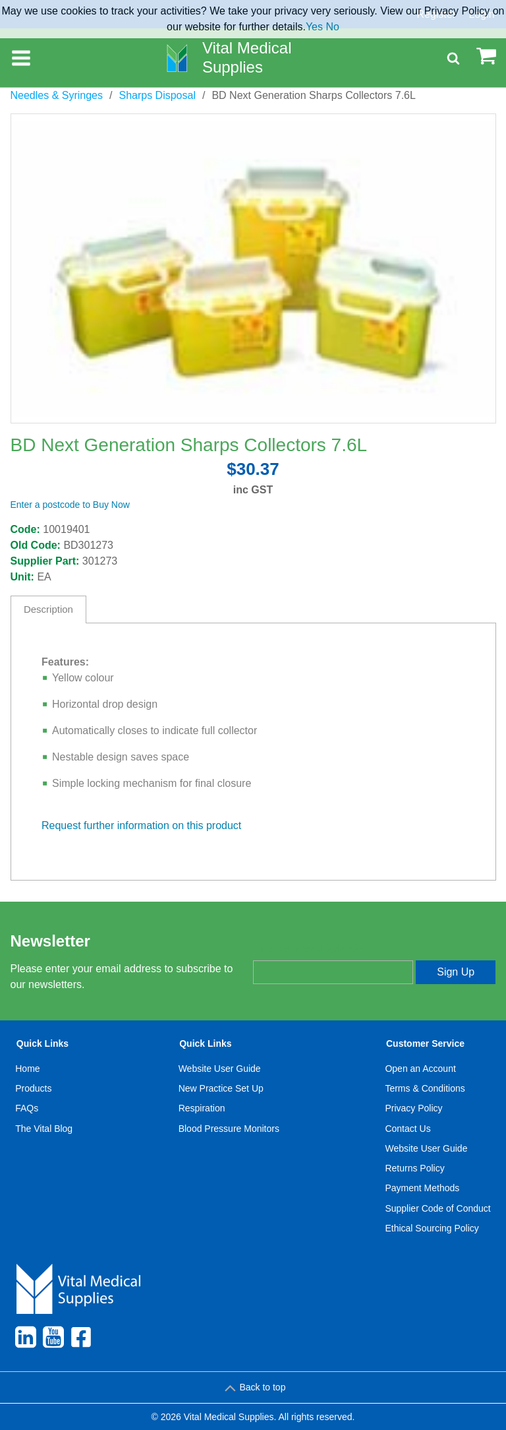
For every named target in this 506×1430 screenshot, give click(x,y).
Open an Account (420, 1068)
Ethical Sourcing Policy (431, 1228)
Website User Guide (220, 1068)
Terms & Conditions (424, 1088)
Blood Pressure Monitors (229, 1128)
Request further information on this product (141, 825)
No (332, 26)
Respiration (202, 1108)
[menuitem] (44, 1138)
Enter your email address (308, 949)
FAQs (26, 1108)
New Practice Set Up (221, 1088)
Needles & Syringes (57, 95)
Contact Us (407, 1128)
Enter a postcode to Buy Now (70, 504)
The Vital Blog (43, 1128)
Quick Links (42, 1043)
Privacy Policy (413, 1108)
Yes (314, 26)
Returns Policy (414, 1168)
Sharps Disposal (157, 95)
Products (33, 1088)
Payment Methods (422, 1188)
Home (27, 1068)
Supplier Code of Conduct (437, 1208)
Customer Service (425, 1043)
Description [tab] (48, 609)
